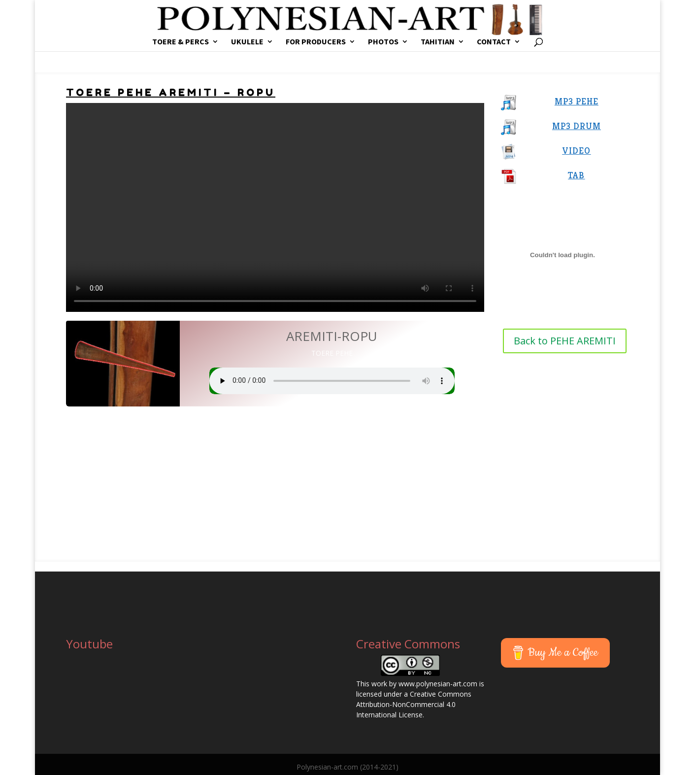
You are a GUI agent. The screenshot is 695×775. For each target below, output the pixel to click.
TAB (576, 175)
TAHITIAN (438, 42)
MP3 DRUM (576, 126)
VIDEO (576, 150)
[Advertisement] (347, 480)
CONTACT (494, 42)
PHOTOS (383, 42)
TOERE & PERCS (180, 42)
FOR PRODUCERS (316, 42)
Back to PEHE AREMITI (565, 340)
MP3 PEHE (576, 101)
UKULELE (247, 42)
